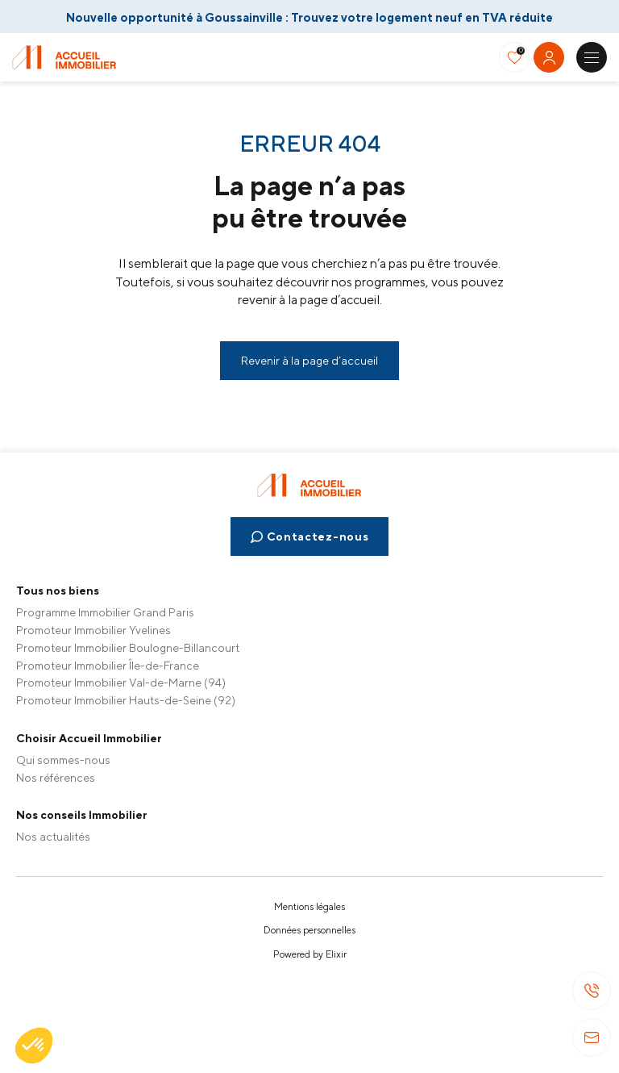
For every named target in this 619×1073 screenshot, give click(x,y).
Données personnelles (309, 930)
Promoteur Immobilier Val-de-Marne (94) (121, 682)
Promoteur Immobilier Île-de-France (107, 665)
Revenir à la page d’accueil (309, 360)
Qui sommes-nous (63, 760)
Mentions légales (309, 906)
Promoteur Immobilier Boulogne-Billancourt (127, 647)
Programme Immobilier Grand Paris (105, 612)
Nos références (55, 777)
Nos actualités (53, 836)
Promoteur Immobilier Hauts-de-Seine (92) (125, 700)
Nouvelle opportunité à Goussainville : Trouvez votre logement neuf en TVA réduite (309, 17)
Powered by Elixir (310, 954)
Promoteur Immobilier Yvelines (93, 630)
